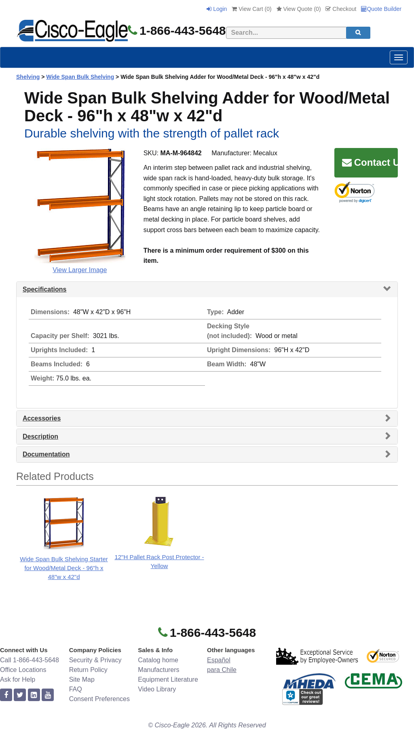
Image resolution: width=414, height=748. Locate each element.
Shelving (28, 77)
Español (218, 660)
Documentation (46, 454)
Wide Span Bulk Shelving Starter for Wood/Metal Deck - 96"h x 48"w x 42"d (64, 568)
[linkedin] (34, 695)
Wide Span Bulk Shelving (80, 77)
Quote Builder (381, 9)
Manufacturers (158, 669)
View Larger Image (80, 269)
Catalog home (158, 660)
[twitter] (20, 695)
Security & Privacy (95, 660)
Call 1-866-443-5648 (29, 660)
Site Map (82, 679)
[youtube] (48, 695)
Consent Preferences (99, 698)
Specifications (44, 289)
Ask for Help (17, 679)
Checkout (340, 9)
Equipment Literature (168, 679)
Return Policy (88, 669)
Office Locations (23, 669)
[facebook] (6, 695)
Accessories (42, 418)
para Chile (222, 669)
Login (217, 9)
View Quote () (299, 9)
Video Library (157, 689)
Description (40, 436)
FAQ (75, 689)
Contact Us (370, 162)
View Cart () (251, 9)
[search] (358, 33)
